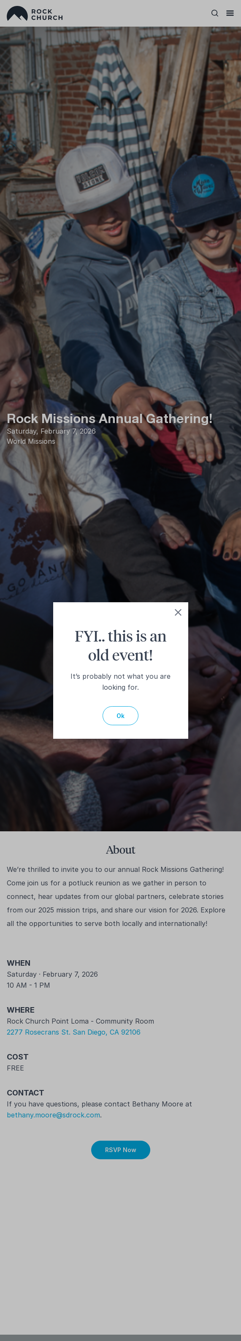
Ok (120, 715)
